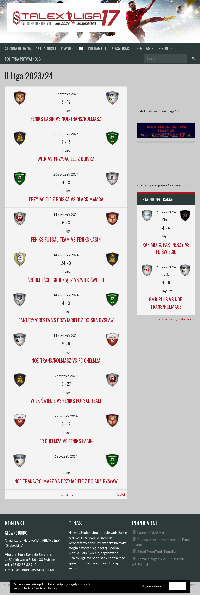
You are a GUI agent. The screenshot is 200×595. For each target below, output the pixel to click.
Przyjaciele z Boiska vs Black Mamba (66, 199)
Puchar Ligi (97, 48)
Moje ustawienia (151, 586)
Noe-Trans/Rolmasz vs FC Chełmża (66, 360)
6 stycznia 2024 (66, 456)
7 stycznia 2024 (66, 376)
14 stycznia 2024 (66, 214)
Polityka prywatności (23, 59)
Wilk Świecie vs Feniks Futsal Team (66, 400)
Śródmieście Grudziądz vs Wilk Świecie (66, 279)
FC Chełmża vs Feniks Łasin (66, 441)
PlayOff (67, 48)
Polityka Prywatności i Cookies (40, 587)
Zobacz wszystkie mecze (176, 319)
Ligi (80, 48)
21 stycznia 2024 (66, 94)
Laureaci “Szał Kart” (152, 533)
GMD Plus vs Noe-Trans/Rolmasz (166, 303)
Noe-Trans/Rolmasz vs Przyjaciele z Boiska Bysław (66, 481)
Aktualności (46, 48)
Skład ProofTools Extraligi (157, 552)
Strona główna (18, 48)
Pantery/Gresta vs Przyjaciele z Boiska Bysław (66, 320)
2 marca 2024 (166, 212)
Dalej (121, 494)
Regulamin (145, 48)
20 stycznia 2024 (66, 134)
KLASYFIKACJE (122, 48)
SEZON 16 (165, 48)
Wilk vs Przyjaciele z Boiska (66, 158)
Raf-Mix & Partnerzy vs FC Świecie (166, 248)
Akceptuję (177, 585)
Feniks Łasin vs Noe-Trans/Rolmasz (66, 118)
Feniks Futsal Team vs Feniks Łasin (66, 239)
